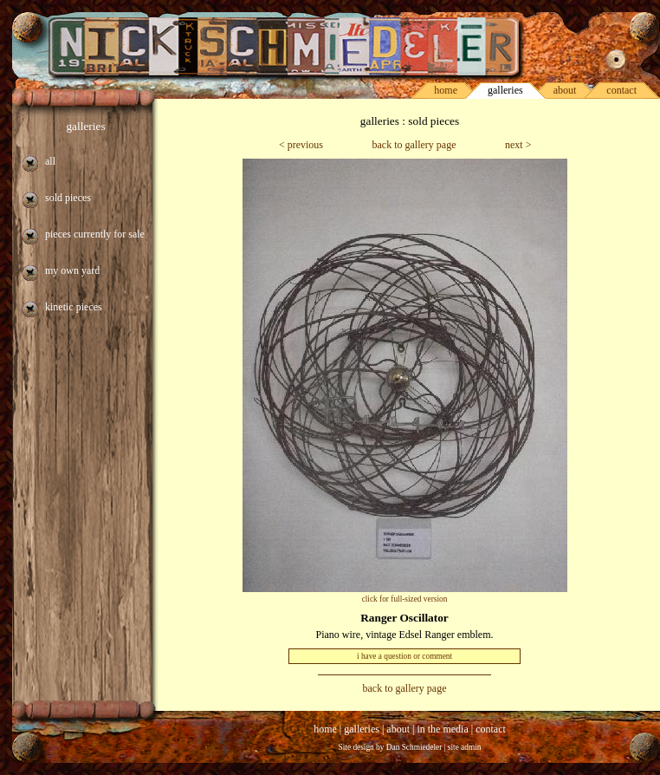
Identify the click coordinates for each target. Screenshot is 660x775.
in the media (442, 729)
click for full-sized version (405, 599)
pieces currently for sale (95, 234)
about (565, 90)
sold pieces (68, 198)
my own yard (72, 270)
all (50, 161)
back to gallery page (414, 145)
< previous (301, 145)
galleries (85, 126)
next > (518, 145)
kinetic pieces (73, 307)
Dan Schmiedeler (414, 747)
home (445, 90)
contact (621, 90)
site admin (465, 747)
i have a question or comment (404, 656)
